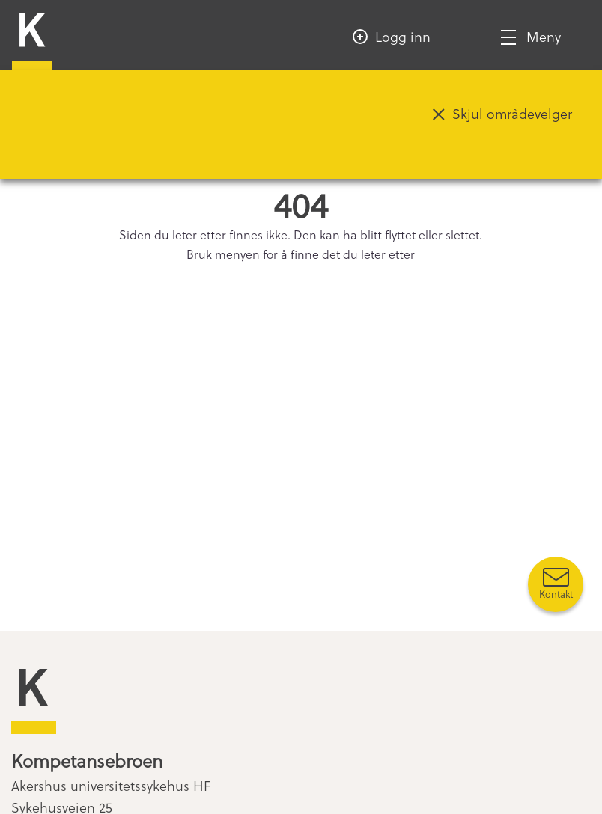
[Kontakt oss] (555, 584)
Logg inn (403, 36)
